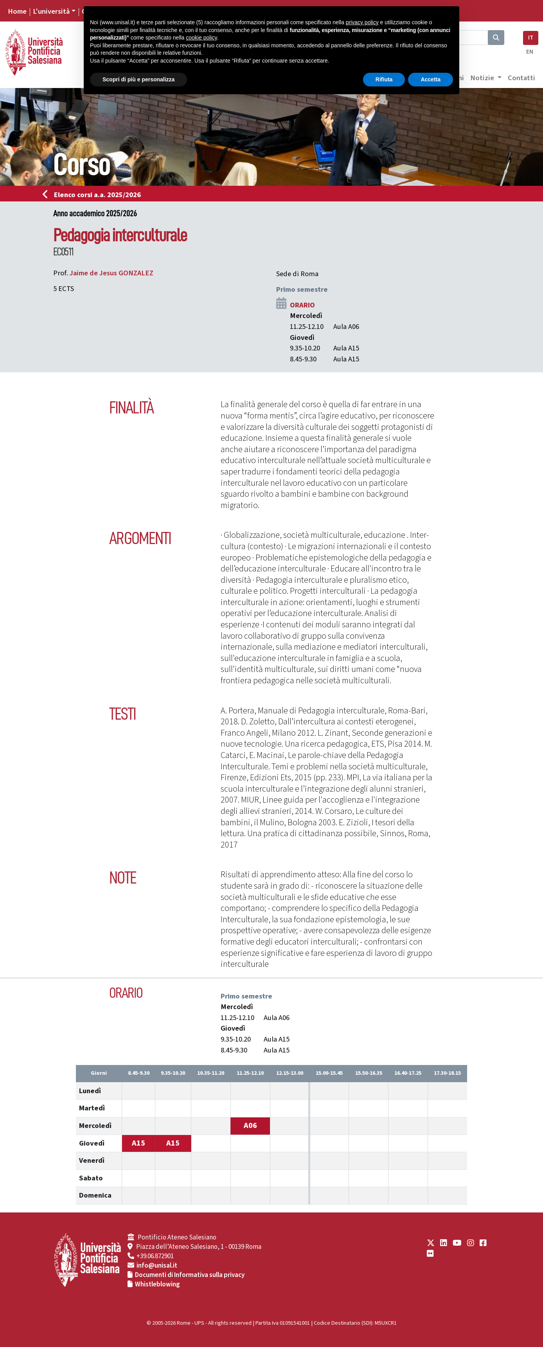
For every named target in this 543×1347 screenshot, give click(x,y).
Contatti (521, 78)
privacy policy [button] (362, 22)
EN (529, 52)
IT (530, 38)
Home (17, 11)
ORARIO (302, 305)
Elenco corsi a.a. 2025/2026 (94, 195)
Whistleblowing (157, 1284)
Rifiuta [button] (384, 79)
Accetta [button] (431, 79)
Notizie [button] (483, 78)
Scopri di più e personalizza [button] (138, 79)
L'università (51, 11)
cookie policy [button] (201, 37)
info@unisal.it (157, 1265)
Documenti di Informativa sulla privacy (190, 1275)
